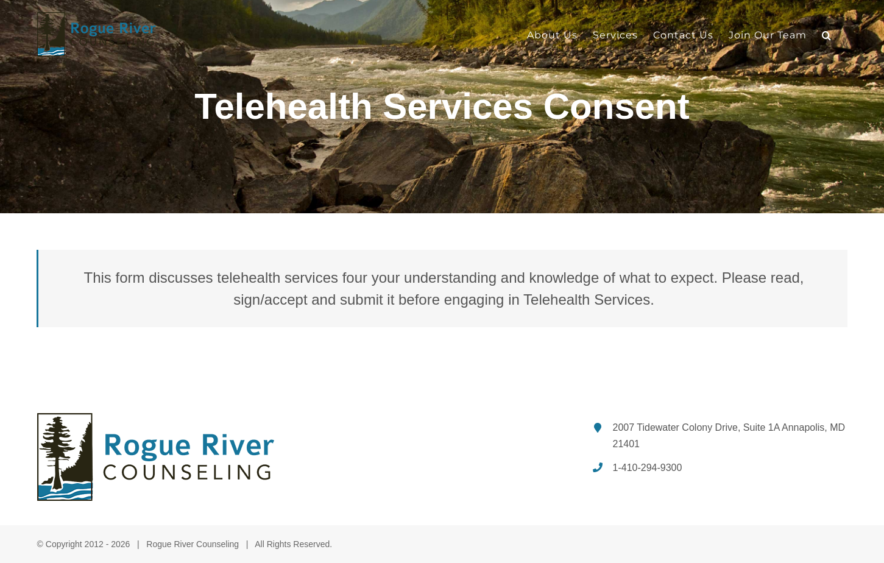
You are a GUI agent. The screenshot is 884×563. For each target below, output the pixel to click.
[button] (827, 35)
